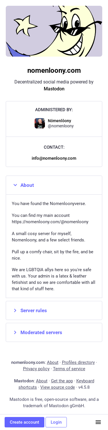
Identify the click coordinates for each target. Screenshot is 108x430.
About (23, 185)
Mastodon (54, 89)
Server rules (29, 310)
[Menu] (98, 422)
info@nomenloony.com (54, 158)
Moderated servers (37, 332)
